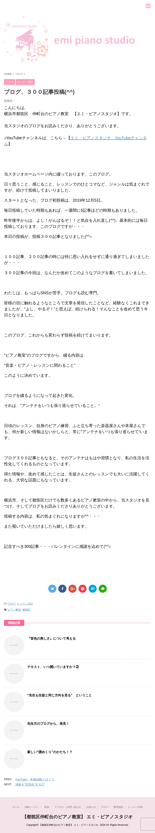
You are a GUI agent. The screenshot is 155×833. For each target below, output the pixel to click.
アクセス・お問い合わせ (67, 807)
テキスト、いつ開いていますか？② (53, 667)
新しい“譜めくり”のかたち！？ (49, 752)
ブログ (12, 603)
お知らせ (91, 807)
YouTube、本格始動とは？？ (34, 779)
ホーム (16, 807)
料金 (46, 807)
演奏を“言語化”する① (29, 784)
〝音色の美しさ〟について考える (51, 638)
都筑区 (26, 609)
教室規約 (118, 807)
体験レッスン (32, 807)
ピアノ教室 (14, 609)
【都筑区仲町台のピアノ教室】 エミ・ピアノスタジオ (77, 816)
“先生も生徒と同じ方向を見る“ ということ (59, 695)
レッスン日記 (25, 603)
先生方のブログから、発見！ (48, 723)
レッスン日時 (135, 807)
